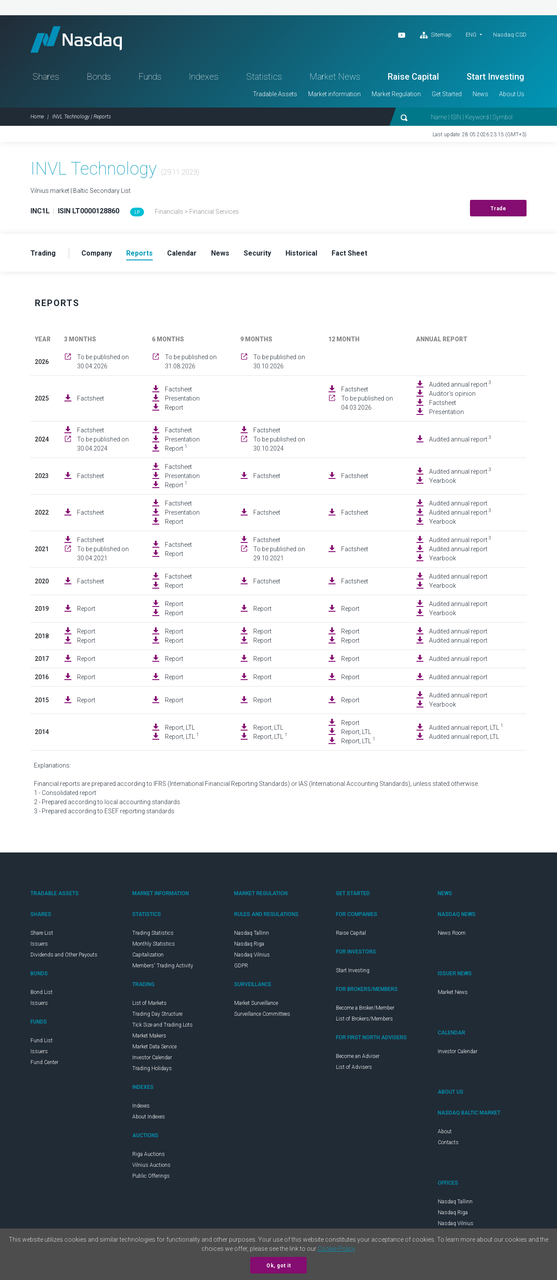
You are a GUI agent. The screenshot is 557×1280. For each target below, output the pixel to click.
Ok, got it (278, 1266)
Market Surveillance (256, 1003)
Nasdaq (76, 39)
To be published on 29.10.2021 (279, 554)
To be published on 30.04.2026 (103, 362)
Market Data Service (154, 1047)
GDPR (241, 966)
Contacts (448, 1142)
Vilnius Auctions (151, 1165)
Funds (149, 76)
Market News (334, 76)
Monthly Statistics (153, 944)
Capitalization (148, 955)
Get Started (447, 94)
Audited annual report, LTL (466, 727)
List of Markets (149, 1003)
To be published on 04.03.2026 (367, 403)
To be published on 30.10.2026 (279, 362)
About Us (511, 94)
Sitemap (436, 35)
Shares (46, 76)
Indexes (203, 76)
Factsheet (90, 398)
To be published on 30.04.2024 (103, 444)
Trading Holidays (152, 1068)
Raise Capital (413, 76)
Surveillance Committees (262, 1014)
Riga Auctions (148, 1154)
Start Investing (495, 76)
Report (174, 407)
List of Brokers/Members (364, 1019)
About (445, 1131)
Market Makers (149, 1036)
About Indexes (148, 1117)
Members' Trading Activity (162, 966)
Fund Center (44, 1062)
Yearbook (442, 480)
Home (37, 117)
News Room (452, 933)
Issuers (39, 944)
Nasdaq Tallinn (251, 933)
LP (137, 212)
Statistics (264, 76)
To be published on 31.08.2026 (191, 362)
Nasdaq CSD (510, 34)
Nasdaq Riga (249, 944)
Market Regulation (396, 94)
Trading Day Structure (157, 1014)
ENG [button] (471, 34)
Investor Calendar (152, 1057)
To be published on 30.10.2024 (279, 444)
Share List (41, 933)
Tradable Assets (275, 94)
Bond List (41, 992)
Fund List (41, 1040)
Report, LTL (180, 727)
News (480, 94)
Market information (334, 94)
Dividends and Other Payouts (63, 955)
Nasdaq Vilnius (252, 955)
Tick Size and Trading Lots (162, 1025)
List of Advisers (354, 1067)
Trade (498, 208)
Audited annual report (460, 384)
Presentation (182, 398)
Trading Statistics (153, 933)
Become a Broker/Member (365, 1008)
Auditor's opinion (452, 393)
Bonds (99, 76)
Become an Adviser (357, 1056)
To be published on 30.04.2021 (103, 554)
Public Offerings (151, 1176)
